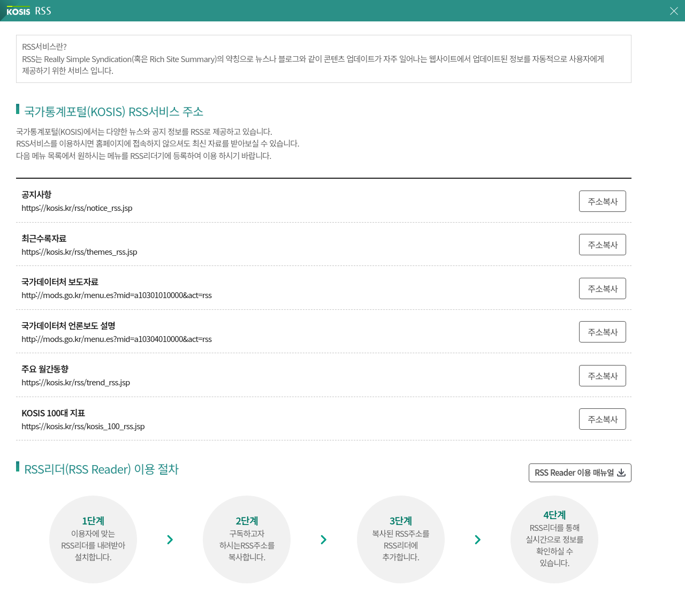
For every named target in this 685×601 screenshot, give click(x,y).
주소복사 (603, 201)
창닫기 (674, 11)
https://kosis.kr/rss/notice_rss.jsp (76, 207)
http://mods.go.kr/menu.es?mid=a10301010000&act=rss (116, 294)
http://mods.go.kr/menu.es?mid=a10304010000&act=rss (116, 338)
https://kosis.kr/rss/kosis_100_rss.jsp (82, 425)
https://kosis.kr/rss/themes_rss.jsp (79, 251)
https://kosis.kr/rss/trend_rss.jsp (75, 381)
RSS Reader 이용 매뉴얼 (574, 472)
